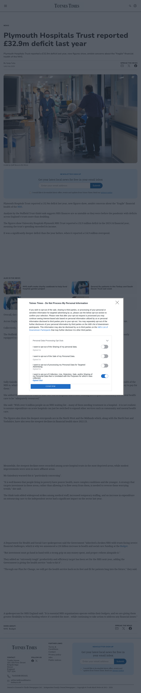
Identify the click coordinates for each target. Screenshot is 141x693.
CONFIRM (50, 386)
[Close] (118, 303)
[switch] (104, 347)
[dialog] (70, 346)
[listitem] (70, 340)
